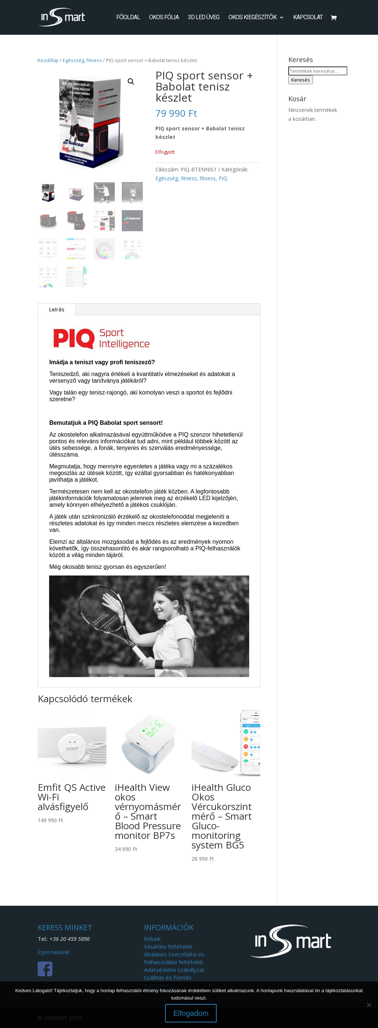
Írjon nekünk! (53, 952)
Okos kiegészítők (252, 18)
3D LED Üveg (203, 18)
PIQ (223, 178)
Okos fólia (164, 18)
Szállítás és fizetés (168, 977)
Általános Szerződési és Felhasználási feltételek (174, 958)
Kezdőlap (48, 60)
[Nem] (368, 1004)
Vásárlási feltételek (168, 946)
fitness (208, 178)
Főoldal (128, 18)
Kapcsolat (308, 18)
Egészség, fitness (82, 60)
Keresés (300, 79)
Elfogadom (191, 1013)
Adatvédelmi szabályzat (174, 969)
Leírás (56, 309)
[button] (131, 81)
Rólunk (152, 938)
